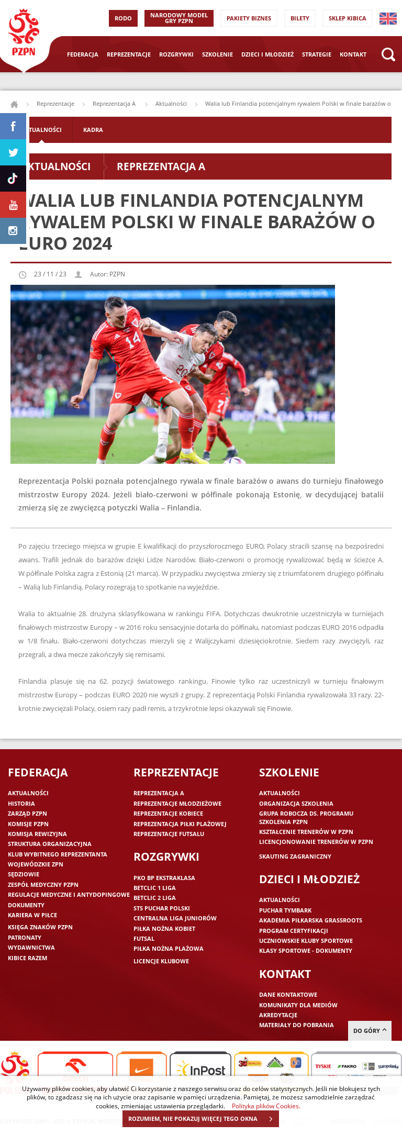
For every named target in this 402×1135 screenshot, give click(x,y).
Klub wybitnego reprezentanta (57, 854)
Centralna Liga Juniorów (175, 918)
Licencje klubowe (161, 961)
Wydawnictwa (31, 947)
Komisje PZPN (28, 824)
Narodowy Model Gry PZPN (179, 18)
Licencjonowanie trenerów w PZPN (316, 841)
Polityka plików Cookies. (266, 1105)
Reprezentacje (129, 54)
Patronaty (24, 937)
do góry (369, 1030)
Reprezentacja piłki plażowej (180, 824)
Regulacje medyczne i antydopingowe (69, 894)
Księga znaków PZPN (40, 927)
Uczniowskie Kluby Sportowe (306, 940)
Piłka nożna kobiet (164, 928)
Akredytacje (278, 1015)
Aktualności (171, 103)
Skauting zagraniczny (295, 856)
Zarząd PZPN (27, 813)
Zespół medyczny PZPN (43, 884)
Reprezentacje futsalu (168, 834)
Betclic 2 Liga (154, 898)
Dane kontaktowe (288, 994)
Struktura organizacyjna (50, 844)
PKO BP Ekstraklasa (164, 878)
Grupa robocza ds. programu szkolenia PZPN (306, 817)
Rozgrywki (176, 54)
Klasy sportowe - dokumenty (305, 950)
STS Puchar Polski (161, 908)
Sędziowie (23, 874)
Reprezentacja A (115, 103)
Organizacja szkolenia (296, 803)
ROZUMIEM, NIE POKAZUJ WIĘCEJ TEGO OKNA (203, 1119)
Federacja (82, 54)
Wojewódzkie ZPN (35, 864)
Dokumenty (26, 905)
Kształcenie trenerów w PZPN (306, 832)
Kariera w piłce (32, 915)
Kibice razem (27, 958)
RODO (123, 18)
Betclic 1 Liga (154, 888)
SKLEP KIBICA (347, 18)
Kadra (93, 129)
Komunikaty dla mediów (298, 1005)
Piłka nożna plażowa (168, 948)
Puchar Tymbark (285, 910)
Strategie (316, 54)
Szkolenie (217, 54)
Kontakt (353, 54)
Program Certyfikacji (293, 930)
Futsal (143, 938)
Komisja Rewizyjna (37, 834)
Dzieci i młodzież (267, 54)
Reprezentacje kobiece (168, 813)
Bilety (300, 18)
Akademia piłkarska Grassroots (310, 920)
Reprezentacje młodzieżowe (177, 803)
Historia (21, 803)
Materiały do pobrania (296, 1025)
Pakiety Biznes (249, 18)
